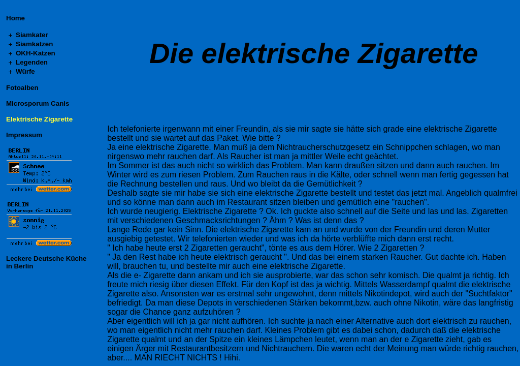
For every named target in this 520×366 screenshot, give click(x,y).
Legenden (32, 62)
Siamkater (32, 35)
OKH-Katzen (35, 53)
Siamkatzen (34, 44)
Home (15, 18)
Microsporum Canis (37, 103)
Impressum (24, 135)
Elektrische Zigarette (39, 119)
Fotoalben (22, 88)
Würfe (25, 71)
